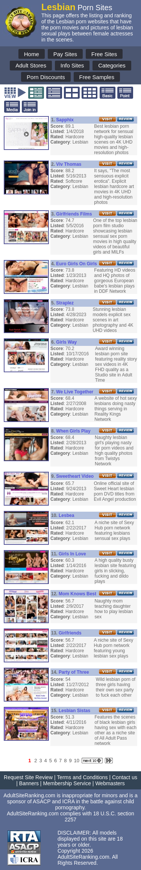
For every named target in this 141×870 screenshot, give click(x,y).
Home (31, 54)
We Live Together (74, 391)
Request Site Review (28, 777)
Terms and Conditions (82, 777)
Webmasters (109, 783)
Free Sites (104, 54)
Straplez (65, 303)
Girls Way (66, 342)
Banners (29, 783)
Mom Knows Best (77, 593)
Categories (112, 65)
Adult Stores (30, 65)
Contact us (124, 777)
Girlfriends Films (74, 214)
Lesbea (66, 515)
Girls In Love (72, 554)
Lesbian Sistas (74, 710)
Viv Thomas (68, 164)
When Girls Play (73, 431)
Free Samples (96, 77)
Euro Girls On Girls (76, 263)
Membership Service (67, 783)
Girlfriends (70, 633)
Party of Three (74, 672)
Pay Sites (65, 54)
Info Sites (72, 65)
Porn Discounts (46, 77)
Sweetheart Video (75, 476)
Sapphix (65, 119)
